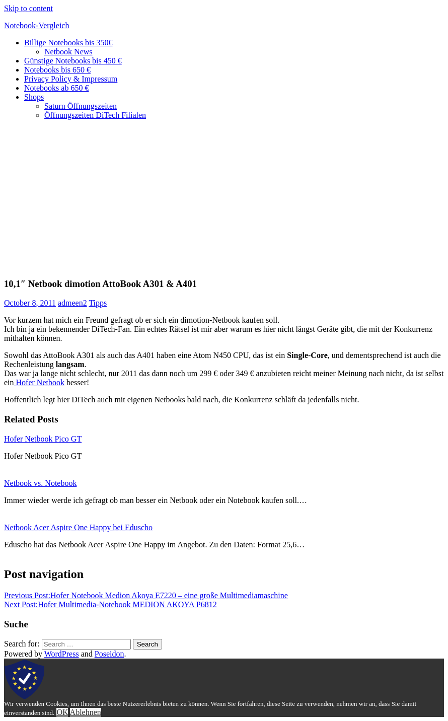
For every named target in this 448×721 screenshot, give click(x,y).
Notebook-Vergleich (36, 25)
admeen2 (72, 303)
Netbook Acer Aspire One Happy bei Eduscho (78, 527)
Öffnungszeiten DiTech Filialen (95, 115)
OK (62, 712)
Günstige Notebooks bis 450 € (73, 60)
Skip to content (28, 8)
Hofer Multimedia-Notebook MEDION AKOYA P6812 (110, 604)
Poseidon (109, 654)
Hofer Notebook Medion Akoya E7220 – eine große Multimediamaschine (146, 595)
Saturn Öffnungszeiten (80, 106)
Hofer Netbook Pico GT (43, 439)
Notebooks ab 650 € (56, 88)
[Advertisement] (224, 198)
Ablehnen (85, 712)
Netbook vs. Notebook (40, 483)
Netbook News (68, 51)
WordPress (61, 654)
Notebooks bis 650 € (57, 69)
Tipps (98, 303)
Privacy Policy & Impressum (70, 79)
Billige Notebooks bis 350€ (68, 42)
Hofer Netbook (39, 382)
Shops (34, 97)
